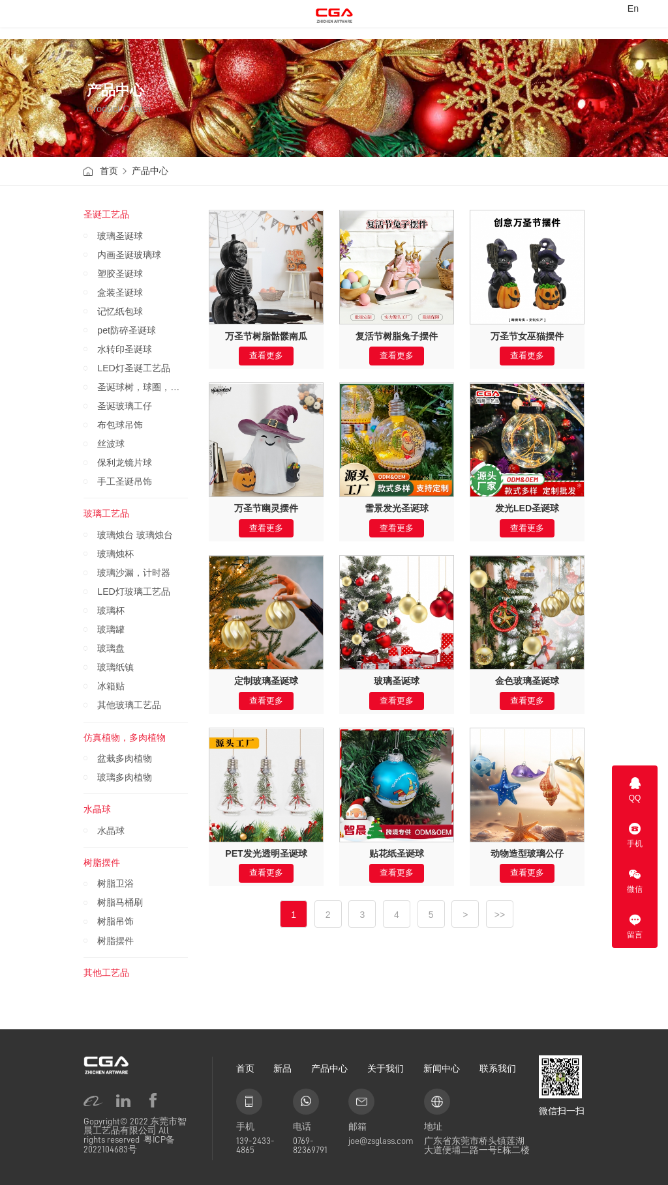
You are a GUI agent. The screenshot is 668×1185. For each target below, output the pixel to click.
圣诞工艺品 (106, 214)
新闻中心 (441, 1068)
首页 (109, 170)
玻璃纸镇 (115, 667)
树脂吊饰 (115, 921)
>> (499, 914)
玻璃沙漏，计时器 (133, 572)
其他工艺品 (106, 972)
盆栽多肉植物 (124, 758)
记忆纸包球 (120, 311)
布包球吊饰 (120, 425)
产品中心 (150, 170)
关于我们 (385, 1068)
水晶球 (97, 809)
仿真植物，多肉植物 (125, 737)
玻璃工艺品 (106, 513)
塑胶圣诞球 (120, 273)
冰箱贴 (111, 686)
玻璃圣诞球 (120, 236)
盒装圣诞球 (120, 292)
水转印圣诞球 (124, 349)
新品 (282, 1068)
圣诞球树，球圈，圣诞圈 (142, 387)
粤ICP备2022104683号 (129, 1144)
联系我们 (497, 1068)
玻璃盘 (111, 648)
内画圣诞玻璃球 (129, 255)
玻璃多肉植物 (124, 777)
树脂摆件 (102, 862)
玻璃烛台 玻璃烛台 (135, 535)
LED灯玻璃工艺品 (133, 591)
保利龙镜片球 (124, 462)
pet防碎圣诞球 (126, 330)
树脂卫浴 (115, 883)
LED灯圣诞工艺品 (133, 368)
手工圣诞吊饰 (124, 481)
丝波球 (111, 443)
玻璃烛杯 (115, 554)
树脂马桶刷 (120, 902)
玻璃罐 (111, 629)
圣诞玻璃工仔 (124, 406)
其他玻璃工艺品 (129, 705)
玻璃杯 (111, 610)
